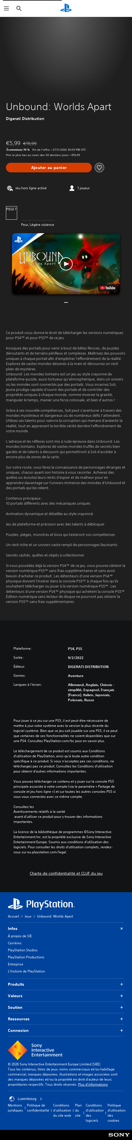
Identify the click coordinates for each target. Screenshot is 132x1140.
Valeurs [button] (66, 996)
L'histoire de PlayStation (26, 971)
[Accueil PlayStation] (66, 8)
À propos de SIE (20, 936)
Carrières (15, 943)
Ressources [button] (66, 1019)
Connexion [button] (66, 1030)
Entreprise (15, 964)
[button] (66, 263)
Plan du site (78, 1110)
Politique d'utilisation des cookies (117, 1113)
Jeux (28, 916)
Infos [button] (66, 929)
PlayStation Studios (23, 950)
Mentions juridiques (15, 1108)
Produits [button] (66, 984)
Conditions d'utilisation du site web (62, 1110)
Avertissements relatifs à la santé (39, 811)
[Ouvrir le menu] (6, 8)
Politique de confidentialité (38, 1108)
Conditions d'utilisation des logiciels (95, 1113)
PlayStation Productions (26, 957)
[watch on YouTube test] (107, 287)
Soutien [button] (66, 1007)
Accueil (13, 916)
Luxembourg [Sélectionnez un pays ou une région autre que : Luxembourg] (26, 1099)
